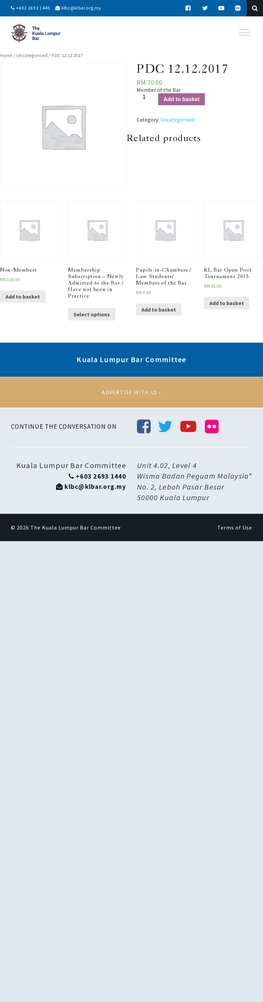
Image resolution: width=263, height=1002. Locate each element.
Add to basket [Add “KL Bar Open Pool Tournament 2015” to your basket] (226, 303)
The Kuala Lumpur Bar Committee (75, 528)
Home (6, 55)
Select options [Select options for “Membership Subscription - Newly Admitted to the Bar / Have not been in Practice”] (91, 314)
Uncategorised (31, 55)
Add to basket (182, 99)
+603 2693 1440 (31, 8)
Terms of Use (234, 528)
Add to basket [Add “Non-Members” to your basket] (22, 296)
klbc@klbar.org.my (79, 8)
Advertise (131, 392)
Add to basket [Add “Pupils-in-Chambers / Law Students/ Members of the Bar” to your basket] (158, 309)
